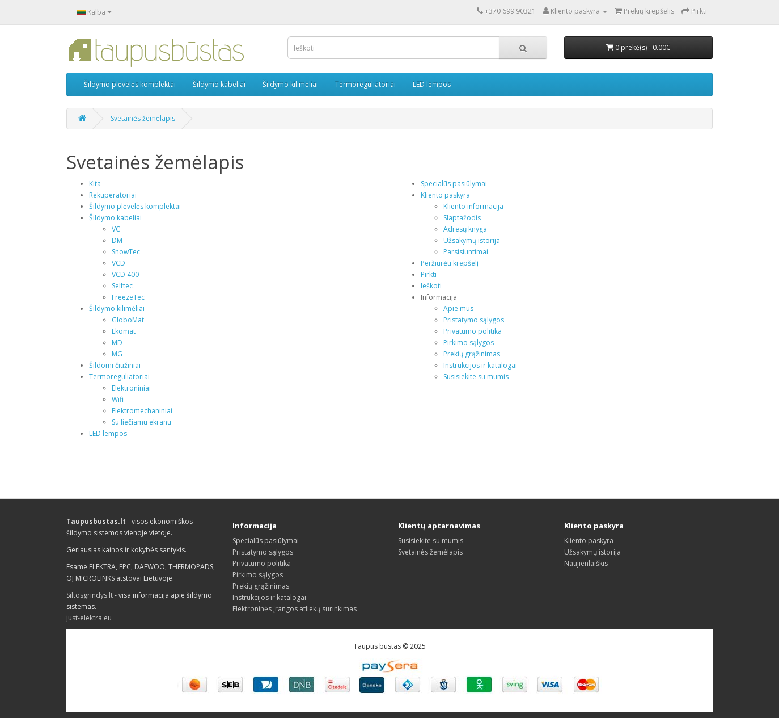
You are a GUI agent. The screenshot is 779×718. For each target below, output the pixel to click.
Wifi (118, 399)
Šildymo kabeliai (219, 84)
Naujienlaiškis (586, 563)
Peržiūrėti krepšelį (450, 263)
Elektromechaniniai (142, 410)
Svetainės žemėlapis (143, 118)
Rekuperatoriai (113, 195)
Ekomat (124, 331)
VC (116, 229)
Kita (95, 183)
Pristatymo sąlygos (473, 320)
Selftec (122, 286)
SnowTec (126, 252)
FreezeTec (128, 297)
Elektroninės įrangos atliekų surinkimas (294, 609)
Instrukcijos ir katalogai (480, 365)
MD (117, 342)
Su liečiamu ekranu (141, 422)
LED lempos (432, 84)
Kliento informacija (473, 206)
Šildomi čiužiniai (115, 365)
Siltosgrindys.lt (89, 595)
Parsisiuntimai (465, 252)
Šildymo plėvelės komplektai (130, 84)
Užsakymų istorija (471, 240)
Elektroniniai (131, 388)
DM (117, 240)
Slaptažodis (462, 217)
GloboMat (128, 320)
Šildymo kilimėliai (290, 84)
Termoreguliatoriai (365, 84)
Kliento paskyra (445, 195)
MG (117, 354)
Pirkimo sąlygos (468, 342)
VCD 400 (125, 274)
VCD (118, 263)
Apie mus (458, 308)
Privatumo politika (472, 331)
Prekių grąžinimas (471, 354)
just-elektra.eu (89, 618)
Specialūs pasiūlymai (454, 183)
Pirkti (429, 274)
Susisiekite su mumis (476, 376)
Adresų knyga (465, 229)
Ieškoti (431, 286)
